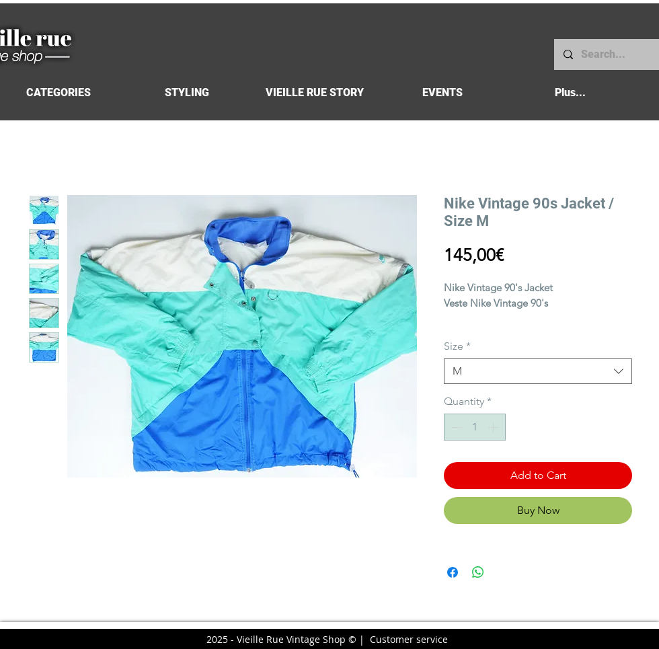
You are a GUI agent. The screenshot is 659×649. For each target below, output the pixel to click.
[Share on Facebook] (452, 572)
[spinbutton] (475, 427)
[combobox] (538, 371)
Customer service (409, 639)
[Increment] (494, 427)
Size (457, 346)
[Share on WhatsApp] (478, 572)
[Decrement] (455, 427)
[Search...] (606, 54)
